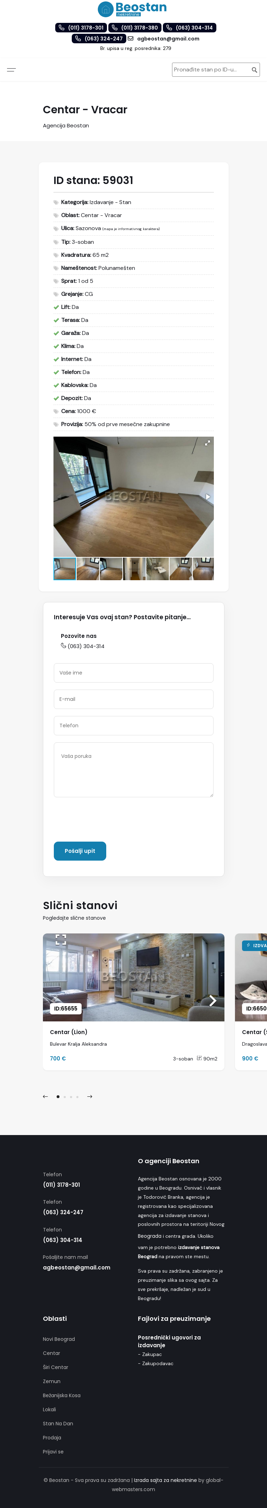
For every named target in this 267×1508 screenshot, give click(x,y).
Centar (51, 1353)
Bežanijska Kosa (62, 1395)
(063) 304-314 (82, 646)
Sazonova (88, 228)
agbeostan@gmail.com (76, 1267)
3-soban (183, 1059)
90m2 (207, 1059)
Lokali (49, 1409)
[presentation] (107, 821)
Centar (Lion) (69, 1032)
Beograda (149, 1236)
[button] (207, 443)
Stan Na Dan (58, 1423)
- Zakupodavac (155, 1363)
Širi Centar (55, 1367)
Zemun (52, 1381)
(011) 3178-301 (61, 1185)
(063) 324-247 (63, 1212)
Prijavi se (53, 1451)
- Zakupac (150, 1354)
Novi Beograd (59, 1339)
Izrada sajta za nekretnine (165, 1480)
